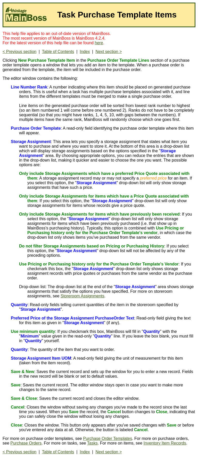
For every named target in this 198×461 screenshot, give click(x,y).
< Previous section (19, 51)
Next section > (108, 51)
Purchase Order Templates (107, 438)
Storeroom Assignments (82, 296)
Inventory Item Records (165, 443)
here (99, 43)
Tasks (92, 443)
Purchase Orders (26, 443)
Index (85, 51)
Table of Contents (58, 51)
